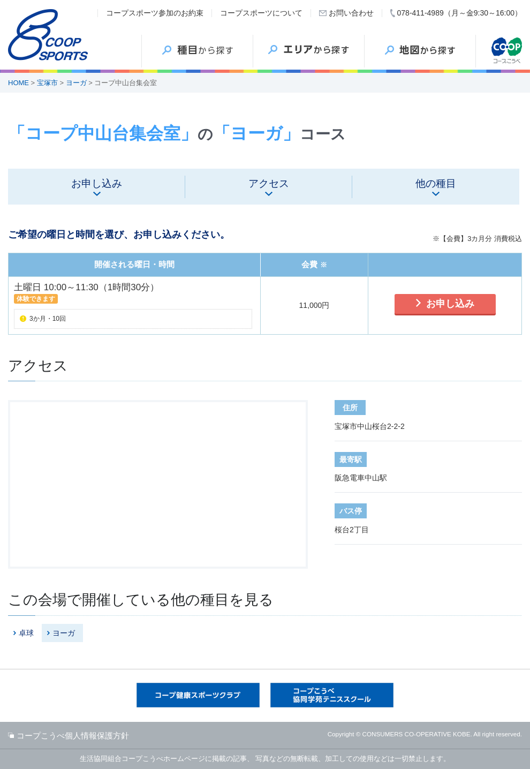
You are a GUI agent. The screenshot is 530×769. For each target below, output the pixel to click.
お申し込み (450, 303)
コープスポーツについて (261, 13)
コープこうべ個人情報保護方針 (73, 735)
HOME (18, 83)
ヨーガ (76, 83)
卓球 (26, 633)
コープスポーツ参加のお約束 (154, 13)
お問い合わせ (351, 13)
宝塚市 (47, 83)
